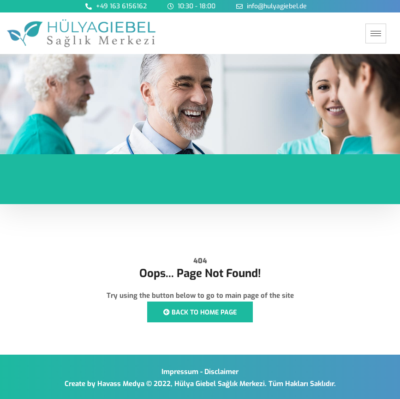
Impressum (179, 371)
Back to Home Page (200, 312)
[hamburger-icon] (375, 33)
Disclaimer (221, 371)
